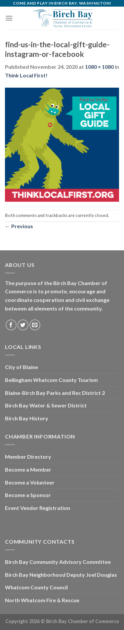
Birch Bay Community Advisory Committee (58, 562)
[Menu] (9, 18)
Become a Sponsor (28, 495)
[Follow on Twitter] (23, 324)
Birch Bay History (26, 418)
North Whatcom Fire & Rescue (42, 600)
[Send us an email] (34, 324)
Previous (19, 226)
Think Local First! (26, 75)
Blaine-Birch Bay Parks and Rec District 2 (55, 393)
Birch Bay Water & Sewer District (46, 405)
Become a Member (28, 469)
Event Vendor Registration (37, 508)
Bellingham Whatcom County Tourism (51, 380)
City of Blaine (21, 367)
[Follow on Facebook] (11, 324)
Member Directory (28, 456)
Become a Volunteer (30, 482)
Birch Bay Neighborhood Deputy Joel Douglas (61, 574)
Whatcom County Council (36, 587)
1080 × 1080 (99, 66)
